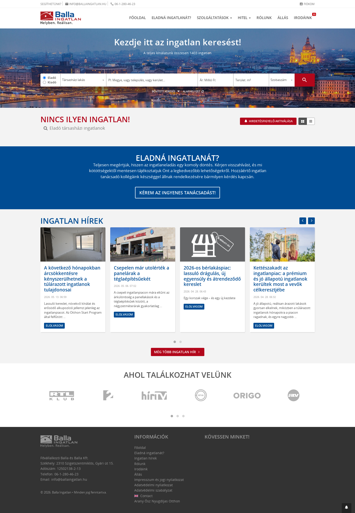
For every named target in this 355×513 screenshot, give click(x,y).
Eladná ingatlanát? (171, 17)
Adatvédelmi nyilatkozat (153, 485)
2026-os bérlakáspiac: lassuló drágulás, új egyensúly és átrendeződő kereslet (212, 276)
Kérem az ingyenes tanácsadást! (177, 193)
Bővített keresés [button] (166, 91)
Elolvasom (54, 326)
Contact (143, 495)
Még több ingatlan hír (177, 352)
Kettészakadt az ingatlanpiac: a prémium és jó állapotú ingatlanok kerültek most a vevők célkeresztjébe (280, 279)
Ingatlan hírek (71, 221)
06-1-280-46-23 (122, 4)
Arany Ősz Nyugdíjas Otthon (157, 501)
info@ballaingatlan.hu (85, 4)
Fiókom (307, 4)
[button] (346, 508)
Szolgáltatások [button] (214, 17)
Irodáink (304, 16)
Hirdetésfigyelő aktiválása (270, 121)
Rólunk (264, 17)
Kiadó (52, 82)
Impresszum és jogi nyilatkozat (159, 479)
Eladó (52, 77)
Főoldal (137, 17)
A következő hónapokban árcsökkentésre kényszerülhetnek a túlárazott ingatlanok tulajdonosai (72, 279)
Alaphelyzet (193, 91)
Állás (283, 17)
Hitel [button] (244, 17)
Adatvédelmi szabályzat (153, 490)
